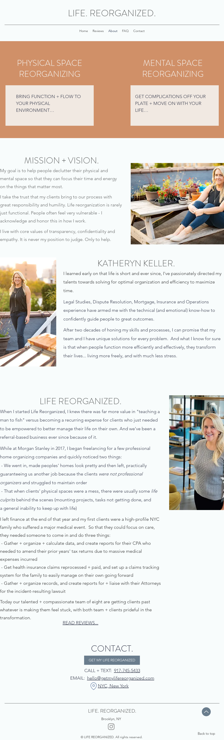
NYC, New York (113, 686)
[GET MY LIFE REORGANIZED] (112, 660)
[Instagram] (111, 726)
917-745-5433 (127, 670)
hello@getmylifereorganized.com (120, 678)
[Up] (206, 711)
